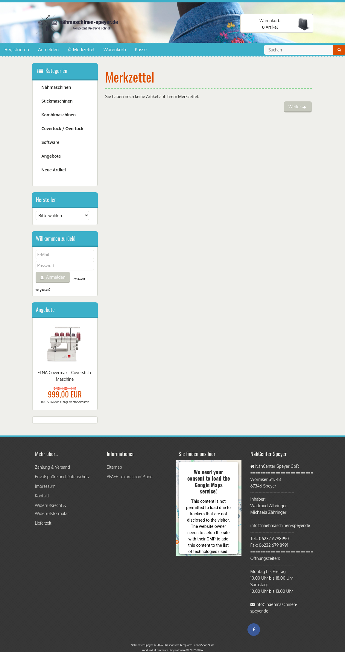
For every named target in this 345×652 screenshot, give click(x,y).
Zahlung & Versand (52, 467)
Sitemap (114, 467)
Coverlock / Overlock (62, 128)
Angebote (51, 156)
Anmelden (48, 49)
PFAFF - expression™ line (130, 476)
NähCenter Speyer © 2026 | (148, 645)
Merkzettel (81, 49)
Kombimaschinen (59, 114)
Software (51, 142)
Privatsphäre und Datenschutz (62, 476)
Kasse (141, 49)
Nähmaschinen (56, 87)
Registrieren (16, 49)
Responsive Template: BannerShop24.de (189, 645)
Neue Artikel (54, 169)
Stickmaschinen (57, 100)
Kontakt (42, 495)
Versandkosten (79, 402)
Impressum (45, 486)
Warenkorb (115, 49)
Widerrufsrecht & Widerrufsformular (52, 509)
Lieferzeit (43, 522)
